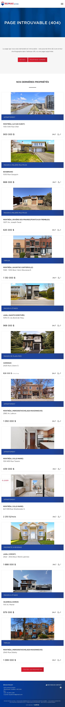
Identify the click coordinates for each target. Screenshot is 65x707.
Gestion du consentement (48, 702)
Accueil (23, 59)
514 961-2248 (10, 692)
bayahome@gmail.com (15, 694)
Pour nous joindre (37, 59)
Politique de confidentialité (18, 702)
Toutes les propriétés (32, 669)
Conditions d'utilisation (33, 702)
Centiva (36, 704)
